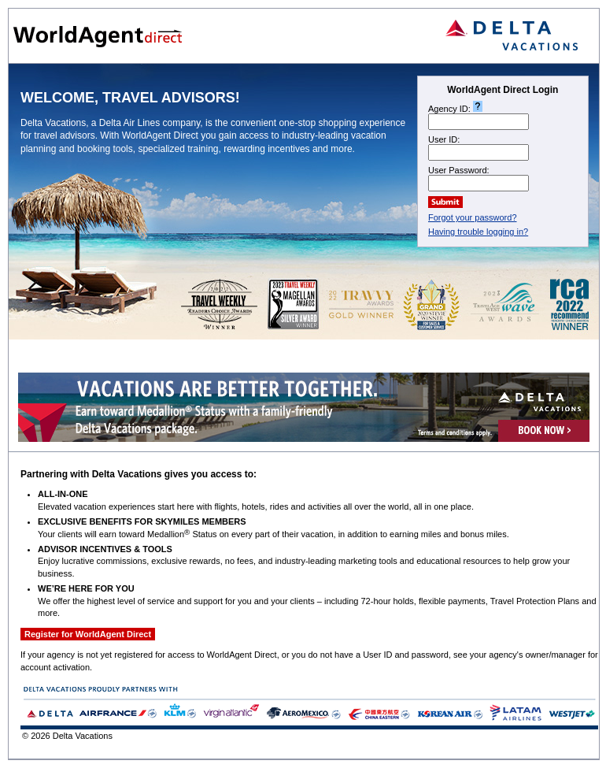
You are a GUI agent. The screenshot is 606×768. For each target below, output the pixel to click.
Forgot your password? (472, 217)
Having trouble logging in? (478, 231)
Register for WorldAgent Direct (87, 634)
